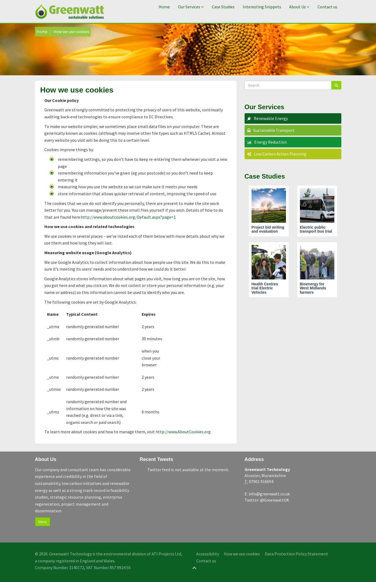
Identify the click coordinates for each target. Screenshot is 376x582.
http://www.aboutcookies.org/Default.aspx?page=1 (128, 217)
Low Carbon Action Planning (280, 154)
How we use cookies (242, 553)
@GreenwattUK (274, 500)
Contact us (327, 6)
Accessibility (207, 553)
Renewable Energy (271, 118)
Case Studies (223, 6)
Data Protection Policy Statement (296, 553)
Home (164, 6)
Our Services (191, 6)
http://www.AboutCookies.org (183, 431)
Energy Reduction (270, 142)
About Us (299, 6)
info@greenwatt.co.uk (269, 493)
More (42, 521)
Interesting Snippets (262, 6)
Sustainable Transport (274, 130)
